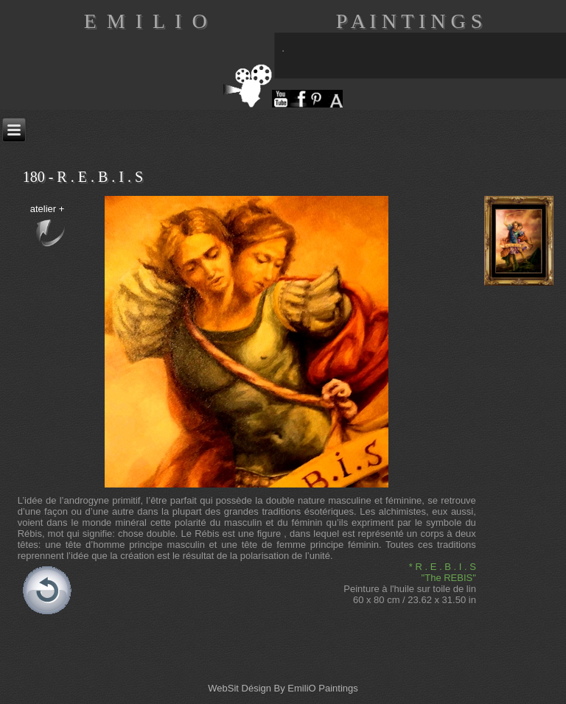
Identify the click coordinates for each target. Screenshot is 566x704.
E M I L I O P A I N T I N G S (283, 21)
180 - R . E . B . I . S (83, 177)
